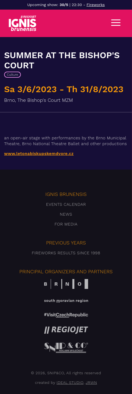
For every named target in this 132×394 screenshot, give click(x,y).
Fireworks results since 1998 (66, 253)
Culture (12, 75)
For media (66, 224)
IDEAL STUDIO (70, 382)
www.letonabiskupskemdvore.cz (39, 153)
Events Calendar (66, 204)
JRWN (91, 382)
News (66, 214)
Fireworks (95, 4)
